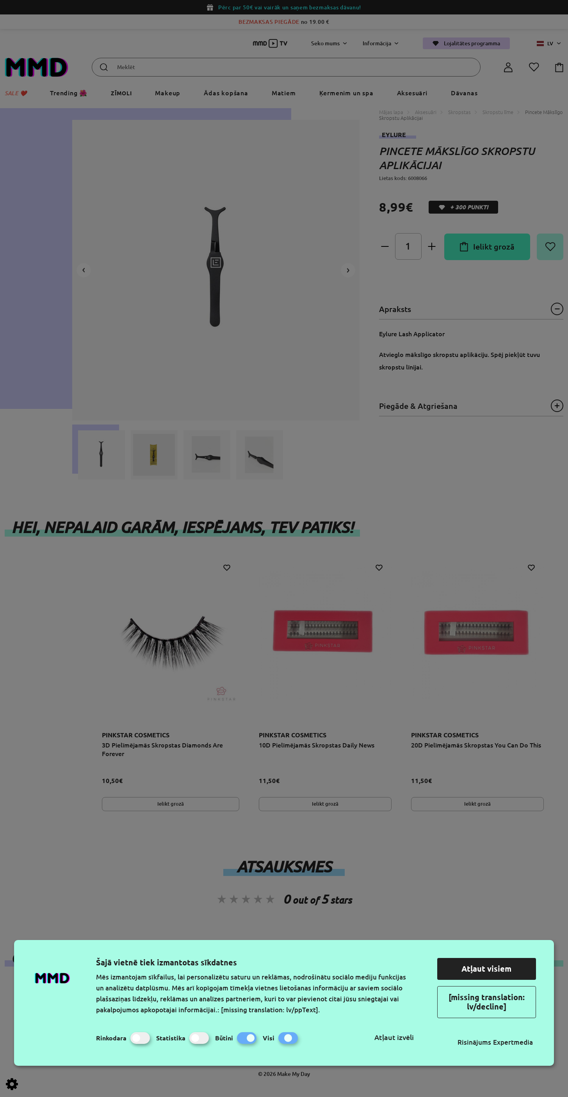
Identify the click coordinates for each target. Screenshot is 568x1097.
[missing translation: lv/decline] (487, 1002)
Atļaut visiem (486, 968)
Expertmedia (513, 1042)
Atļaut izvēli (394, 1037)
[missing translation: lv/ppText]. (270, 1009)
